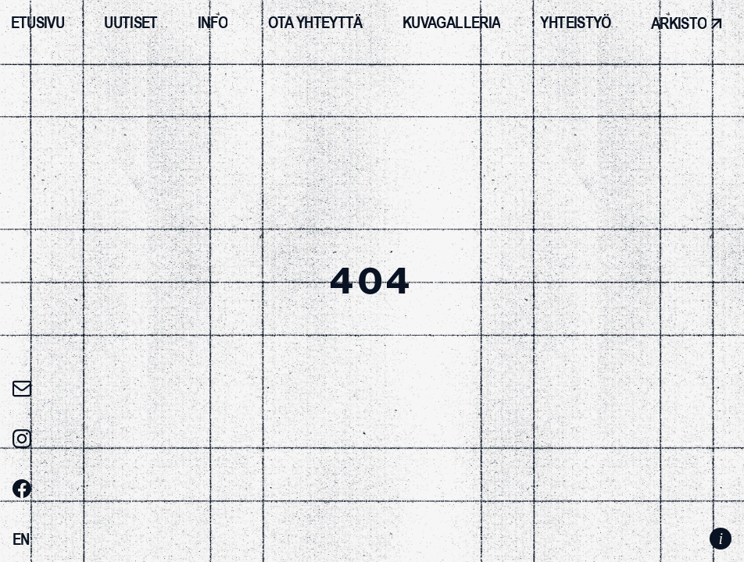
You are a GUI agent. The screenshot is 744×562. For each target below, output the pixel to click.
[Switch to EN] (21, 539)
